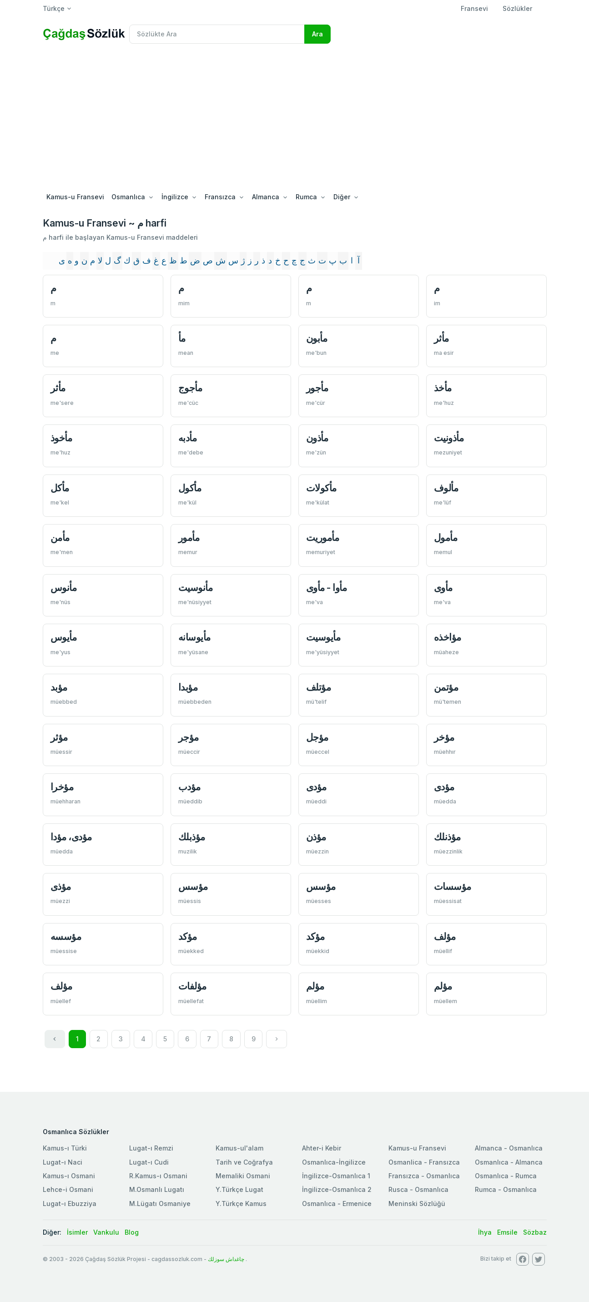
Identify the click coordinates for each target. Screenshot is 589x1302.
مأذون (317, 438)
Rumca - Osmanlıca (506, 1189)
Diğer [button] (341, 197)
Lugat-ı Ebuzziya (69, 1203)
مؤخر (444, 737)
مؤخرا (62, 786)
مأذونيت (449, 438)
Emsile (507, 1232)
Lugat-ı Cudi (149, 1162)
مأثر (441, 338)
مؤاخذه (447, 637)
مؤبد (58, 687)
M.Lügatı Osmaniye (160, 1203)
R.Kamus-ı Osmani (158, 1176)
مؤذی (60, 886)
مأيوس (63, 637)
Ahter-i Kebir (321, 1148)
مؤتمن (446, 687)
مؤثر (59, 737)
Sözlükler (517, 8)
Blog (132, 1232)
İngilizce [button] (174, 197)
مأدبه (187, 438)
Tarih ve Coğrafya (244, 1162)
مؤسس (193, 886)
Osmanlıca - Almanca (509, 1162)
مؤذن (316, 837)
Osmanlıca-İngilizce (334, 1162)
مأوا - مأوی (326, 587)
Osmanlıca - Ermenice (337, 1203)
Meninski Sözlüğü (416, 1203)
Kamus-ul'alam (239, 1148)
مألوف (446, 488)
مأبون (316, 338)
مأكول (189, 488)
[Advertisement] (295, 119)
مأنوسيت (195, 587)
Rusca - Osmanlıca (418, 1189)
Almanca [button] (265, 197)
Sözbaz (535, 1232)
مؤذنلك (447, 837)
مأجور (317, 388)
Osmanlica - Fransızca (424, 1162)
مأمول (446, 537)
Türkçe (54, 8)
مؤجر (188, 737)
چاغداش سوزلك (226, 1259)
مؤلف (445, 936)
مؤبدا (188, 687)
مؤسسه (65, 936)
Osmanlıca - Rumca (506, 1176)
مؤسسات (452, 886)
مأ (182, 338)
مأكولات (321, 488)
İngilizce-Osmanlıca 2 (337, 1189)
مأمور (189, 537)
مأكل (59, 488)
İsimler (77, 1232)
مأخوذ (61, 438)
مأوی (443, 587)
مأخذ (443, 388)
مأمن (60, 537)
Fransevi (474, 8)
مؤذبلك (191, 837)
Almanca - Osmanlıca (509, 1148)
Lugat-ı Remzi (151, 1148)
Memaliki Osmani (243, 1176)
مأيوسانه (194, 637)
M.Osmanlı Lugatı (156, 1189)
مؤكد (187, 936)
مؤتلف (318, 687)
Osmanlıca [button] (128, 197)
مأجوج (190, 388)
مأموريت (322, 537)
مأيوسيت (323, 637)
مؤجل (317, 737)
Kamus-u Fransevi (75, 197)
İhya (485, 1232)
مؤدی (316, 786)
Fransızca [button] (220, 197)
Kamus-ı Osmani (69, 1176)
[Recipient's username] (217, 34)
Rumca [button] (306, 197)
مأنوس (63, 587)
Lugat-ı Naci (62, 1162)
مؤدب (189, 786)
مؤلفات (192, 986)
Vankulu (106, 1232)
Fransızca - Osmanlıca (424, 1176)
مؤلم (315, 986)
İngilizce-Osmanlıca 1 (336, 1176)
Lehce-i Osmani (68, 1189)
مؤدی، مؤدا (71, 837)
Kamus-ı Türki (65, 1148)
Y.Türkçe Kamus (241, 1203)
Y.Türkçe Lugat (239, 1189)
